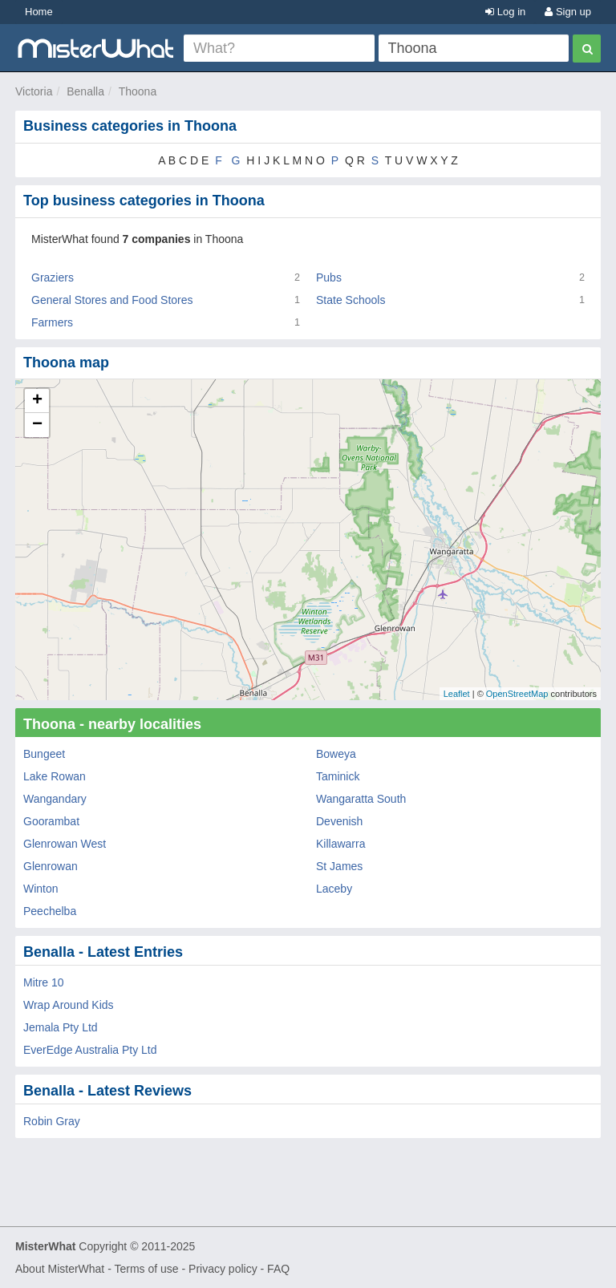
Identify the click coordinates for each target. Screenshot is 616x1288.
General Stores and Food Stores (112, 300)
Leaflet (457, 694)
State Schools (350, 300)
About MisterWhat (59, 1268)
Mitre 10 (43, 982)
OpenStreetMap (517, 694)
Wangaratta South (361, 798)
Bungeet (44, 753)
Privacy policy (222, 1268)
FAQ (278, 1268)
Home (39, 12)
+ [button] (37, 401)
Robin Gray (51, 1121)
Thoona (137, 91)
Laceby (334, 888)
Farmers (52, 322)
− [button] (37, 425)
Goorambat (51, 821)
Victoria (33, 91)
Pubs (329, 277)
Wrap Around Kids (68, 1004)
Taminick (337, 776)
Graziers (52, 277)
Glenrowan (50, 866)
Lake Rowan (54, 776)
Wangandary (55, 798)
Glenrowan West (64, 843)
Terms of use (146, 1268)
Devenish (339, 821)
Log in (505, 12)
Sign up (568, 12)
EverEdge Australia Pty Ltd (90, 1049)
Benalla (85, 91)
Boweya (336, 753)
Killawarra (340, 843)
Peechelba (49, 911)
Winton (41, 888)
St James (339, 866)
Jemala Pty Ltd (60, 1027)
